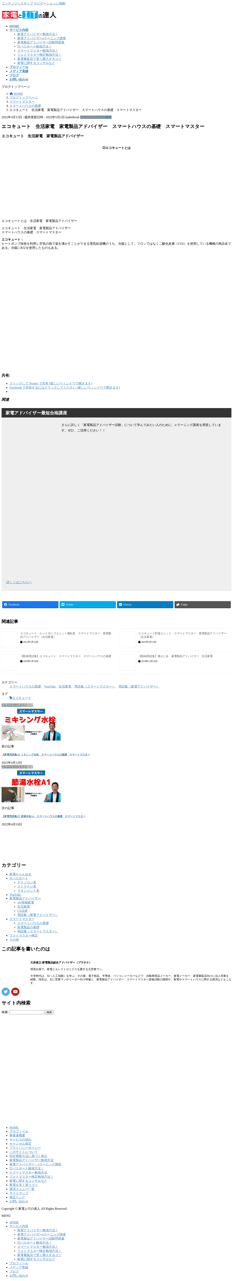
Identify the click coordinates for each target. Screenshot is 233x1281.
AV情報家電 (25, 902)
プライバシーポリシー (25, 1147)
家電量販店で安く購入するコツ (39, 58)
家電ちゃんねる (20, 874)
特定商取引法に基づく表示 (28, 1156)
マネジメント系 (28, 890)
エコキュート (21, 698)
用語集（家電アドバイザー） (138, 686)
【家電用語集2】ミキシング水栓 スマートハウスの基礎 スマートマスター (46, 754)
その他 (14, 939)
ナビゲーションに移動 (49, 3)
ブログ (14, 1271)
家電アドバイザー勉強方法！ (37, 34)
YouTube (49, 686)
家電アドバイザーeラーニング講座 (41, 38)
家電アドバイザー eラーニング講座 (35, 1164)
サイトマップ (18, 1193)
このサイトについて (23, 1152)
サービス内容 (18, 1226)
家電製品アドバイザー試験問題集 (41, 42)
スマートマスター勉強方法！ (37, 50)
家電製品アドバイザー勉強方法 (31, 1160)
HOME (14, 1127)
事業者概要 (17, 1135)
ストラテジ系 (26, 886)
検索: (5, 1012)
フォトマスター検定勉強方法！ (39, 54)
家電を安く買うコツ (23, 1185)
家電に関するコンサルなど (36, 63)
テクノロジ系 (26, 882)
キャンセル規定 (20, 1143)
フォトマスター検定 (23, 935)
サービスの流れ (20, 1139)
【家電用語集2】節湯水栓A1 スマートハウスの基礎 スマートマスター (43, 816)
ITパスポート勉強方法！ (34, 46)
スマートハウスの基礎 (96, 117)
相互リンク (17, 1197)
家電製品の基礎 (28, 927)
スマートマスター (22, 919)
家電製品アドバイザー (25, 898)
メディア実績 (18, 1267)
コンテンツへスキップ (17, 3)
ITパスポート (18, 878)
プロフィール (18, 1131)
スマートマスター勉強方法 (28, 1172)
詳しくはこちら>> (19, 582)
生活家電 (65, 686)
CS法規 (22, 910)
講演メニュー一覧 (22, 1189)
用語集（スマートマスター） (94, 686)
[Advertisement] (116, 284)
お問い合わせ (18, 1201)
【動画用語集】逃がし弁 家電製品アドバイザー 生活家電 (175, 656)
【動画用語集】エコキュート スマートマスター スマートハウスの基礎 (65, 656)
